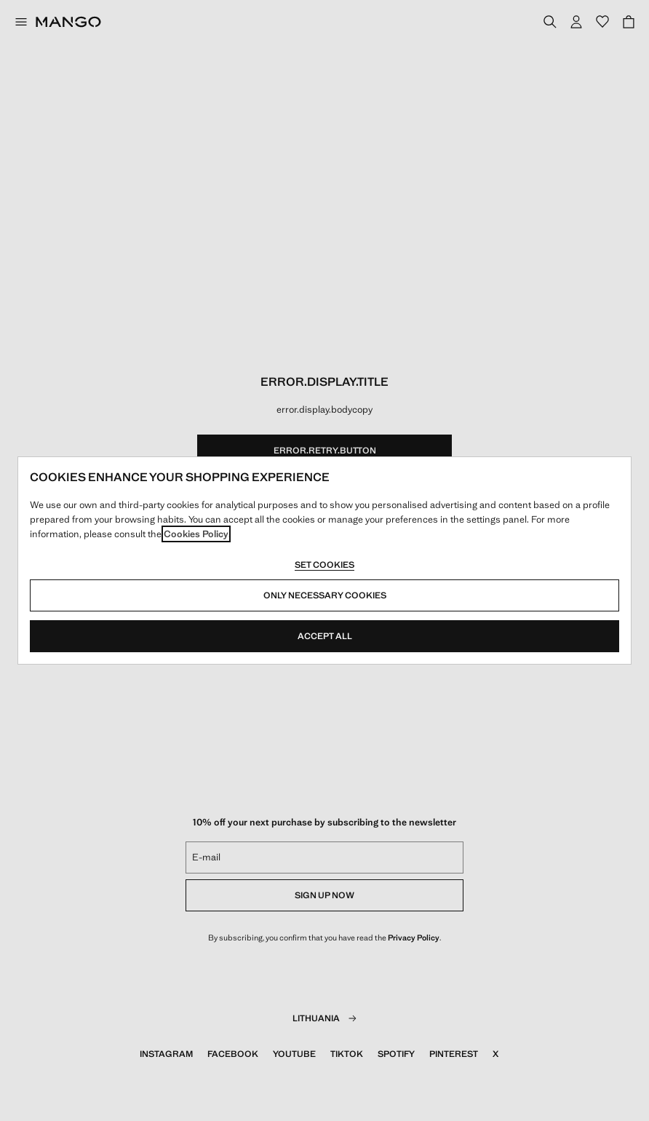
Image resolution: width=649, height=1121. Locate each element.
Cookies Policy (196, 534)
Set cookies (324, 565)
